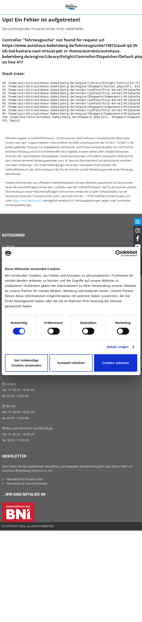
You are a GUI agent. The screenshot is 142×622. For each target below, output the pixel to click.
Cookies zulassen (115, 363)
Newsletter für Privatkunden (24, 487)
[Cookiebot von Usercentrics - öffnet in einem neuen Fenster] (118, 253)
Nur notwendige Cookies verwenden (26, 362)
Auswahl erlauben (71, 363)
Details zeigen (117, 347)
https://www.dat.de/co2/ (27, 208)
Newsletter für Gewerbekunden (26, 491)
